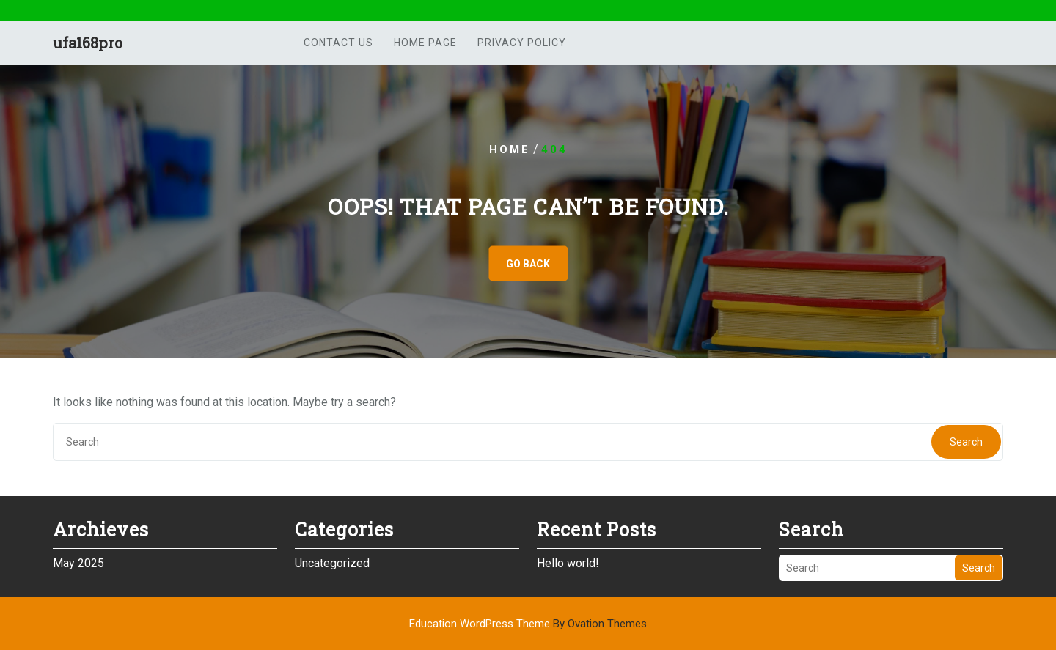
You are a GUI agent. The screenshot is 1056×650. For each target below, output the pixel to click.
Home (509, 149)
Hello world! (568, 562)
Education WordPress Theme (528, 623)
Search (966, 442)
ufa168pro (87, 42)
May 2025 (78, 562)
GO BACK (528, 264)
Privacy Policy (521, 42)
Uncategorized (332, 562)
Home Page (425, 42)
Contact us (338, 42)
